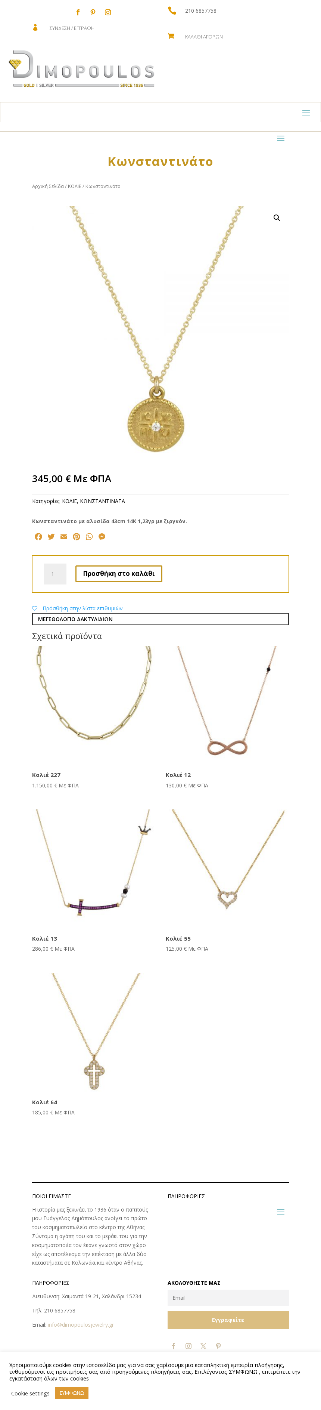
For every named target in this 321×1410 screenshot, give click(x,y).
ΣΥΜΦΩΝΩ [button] (72, 1392)
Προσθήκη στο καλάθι (119, 573)
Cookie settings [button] (30, 1393)
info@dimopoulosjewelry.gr (81, 1324)
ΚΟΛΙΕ (74, 186)
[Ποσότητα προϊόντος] (55, 574)
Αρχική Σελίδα (48, 186)
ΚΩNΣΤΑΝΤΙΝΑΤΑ (102, 501)
